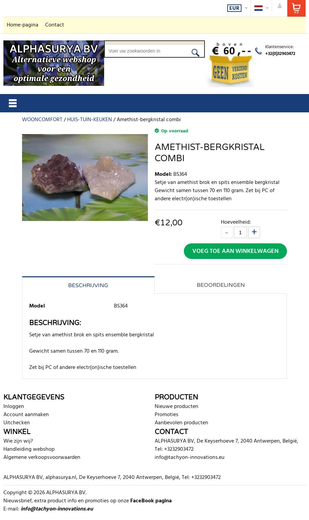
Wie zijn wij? (18, 441)
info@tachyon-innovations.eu (190, 457)
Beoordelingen (221, 285)
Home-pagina (22, 25)
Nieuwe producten (176, 406)
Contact (54, 25)
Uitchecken (16, 423)
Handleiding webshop (29, 449)
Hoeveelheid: (236, 222)
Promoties (166, 414)
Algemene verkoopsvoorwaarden (41, 457)
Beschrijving (88, 285)
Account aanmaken (26, 414)
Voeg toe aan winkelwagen (235, 251)
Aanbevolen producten (181, 423)
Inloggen (13, 406)
